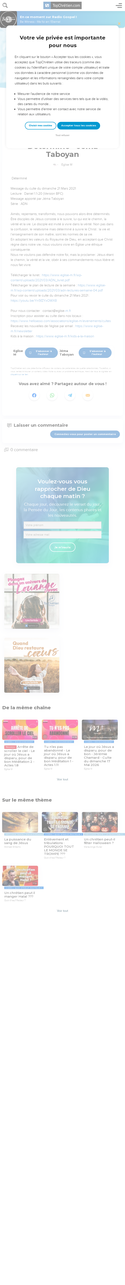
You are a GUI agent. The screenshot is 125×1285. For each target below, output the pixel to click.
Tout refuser (62, 135)
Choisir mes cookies (40, 125)
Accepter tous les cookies (78, 125)
